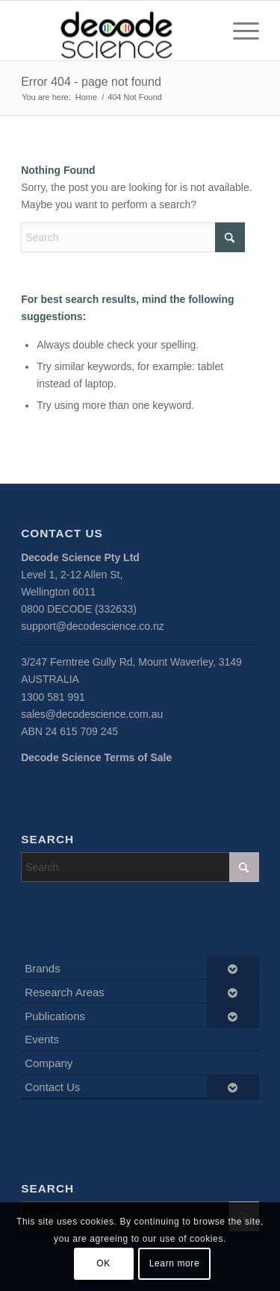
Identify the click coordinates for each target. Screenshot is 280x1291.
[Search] (133, 237)
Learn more (174, 1263)
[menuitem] (238, 30)
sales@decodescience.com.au (92, 714)
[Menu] (238, 30)
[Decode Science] (116, 30)
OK (103, 1263)
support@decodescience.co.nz (92, 626)
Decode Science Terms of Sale (96, 757)
